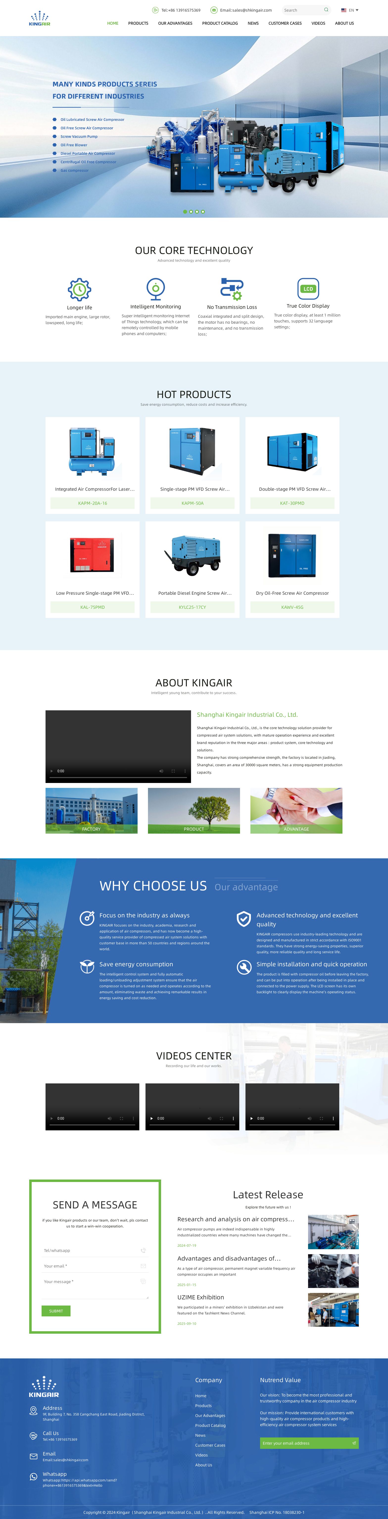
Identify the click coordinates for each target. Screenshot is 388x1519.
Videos (318, 23)
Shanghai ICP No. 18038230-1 (277, 1512)
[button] (185, 212)
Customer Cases (285, 23)
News (253, 23)
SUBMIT (56, 1311)
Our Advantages (175, 23)
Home (112, 23)
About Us (344, 23)
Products (138, 23)
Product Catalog (220, 23)
